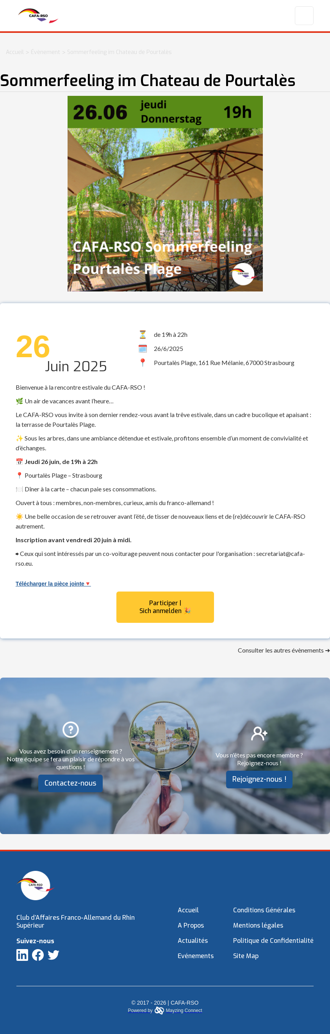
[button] (304, 15)
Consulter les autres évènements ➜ (284, 650)
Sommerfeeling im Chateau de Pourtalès (119, 52)
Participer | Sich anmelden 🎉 (165, 607)
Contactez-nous (70, 783)
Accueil (15, 52)
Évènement (45, 52)
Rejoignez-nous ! (259, 779)
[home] (38, 15)
